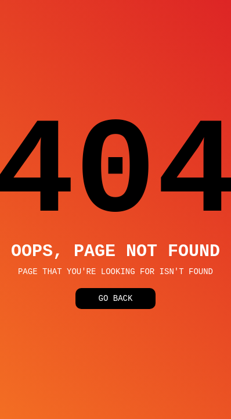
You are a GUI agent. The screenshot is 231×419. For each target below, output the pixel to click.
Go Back (116, 301)
